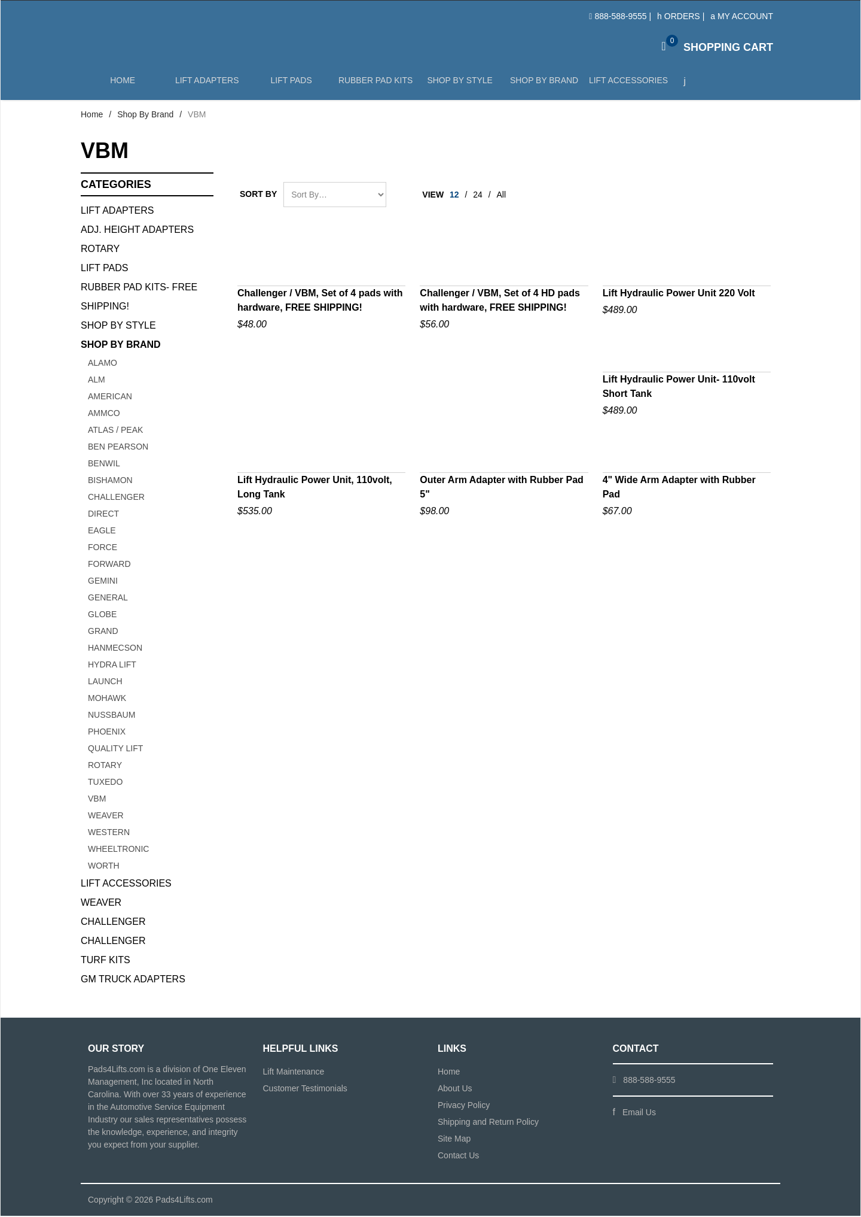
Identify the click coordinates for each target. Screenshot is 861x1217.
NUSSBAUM (111, 716)
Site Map (454, 1140)
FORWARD (109, 565)
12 (454, 196)
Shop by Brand (542, 85)
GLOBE (102, 615)
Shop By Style (118, 326)
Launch (105, 682)
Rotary (100, 250)
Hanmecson (115, 649)
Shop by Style (458, 85)
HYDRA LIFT (112, 665)
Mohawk (107, 699)
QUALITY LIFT (115, 749)
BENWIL (104, 464)
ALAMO (102, 364)
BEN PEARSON (118, 448)
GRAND (103, 632)
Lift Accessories (626, 85)
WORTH (104, 867)
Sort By (258, 195)
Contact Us (458, 1156)
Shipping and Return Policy (488, 1123)
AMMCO (104, 414)
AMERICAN (110, 397)
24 (478, 196)
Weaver (106, 816)
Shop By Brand (145, 115)
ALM (96, 381)
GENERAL (108, 598)
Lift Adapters (206, 85)
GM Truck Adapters (133, 980)
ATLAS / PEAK (115, 431)
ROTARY (105, 766)
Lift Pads (290, 85)
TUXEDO (105, 783)
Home (122, 85)
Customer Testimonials (305, 1089)
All (501, 196)
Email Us (639, 1113)
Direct (103, 515)
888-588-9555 (620, 16)
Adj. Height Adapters (137, 231)
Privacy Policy (464, 1106)
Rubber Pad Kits (374, 85)
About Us (455, 1089)
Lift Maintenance (294, 1073)
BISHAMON (110, 481)
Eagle (102, 531)
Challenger (113, 923)
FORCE (102, 548)
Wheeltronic (118, 850)
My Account (741, 16)
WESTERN (109, 833)
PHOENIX (107, 733)
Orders (678, 16)
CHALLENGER (116, 498)
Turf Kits (105, 961)
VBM (97, 800)
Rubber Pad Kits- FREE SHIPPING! (139, 297)
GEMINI (103, 582)
